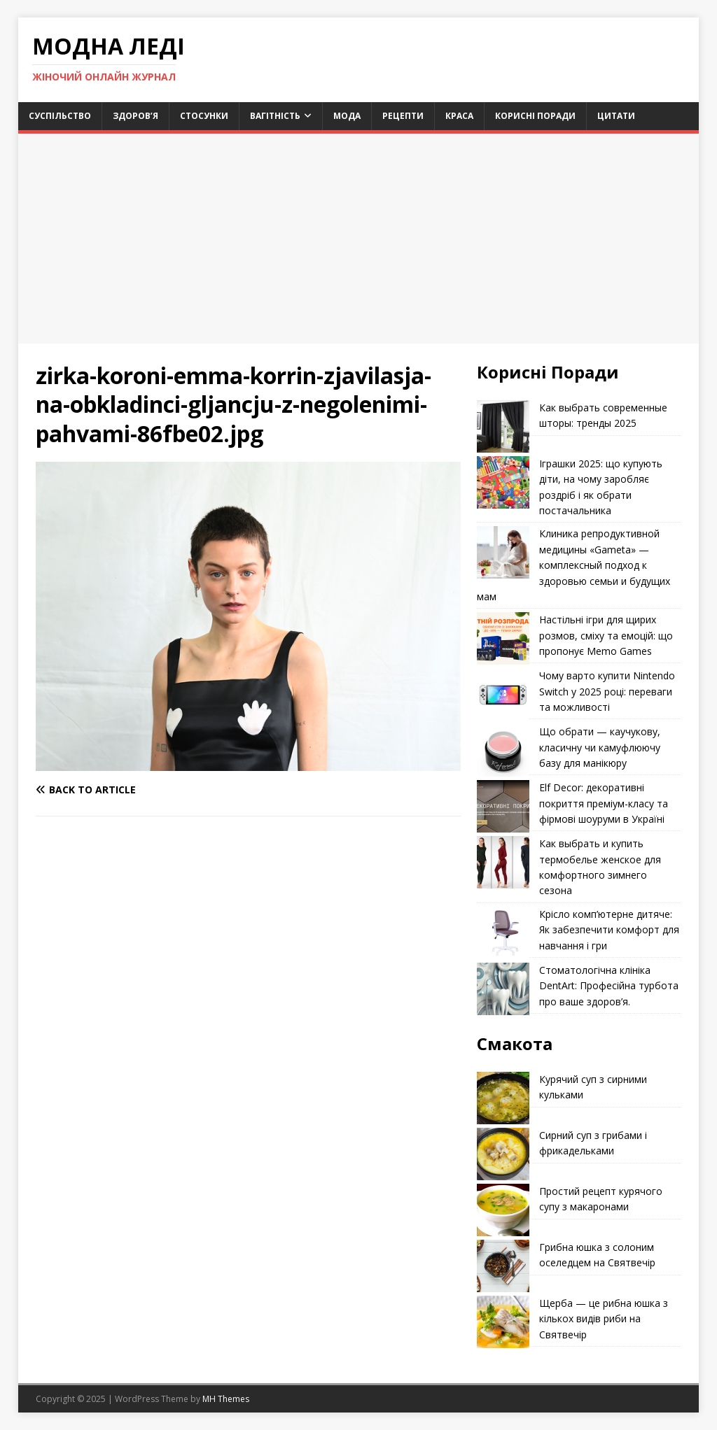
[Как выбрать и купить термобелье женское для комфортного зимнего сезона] (503, 862)
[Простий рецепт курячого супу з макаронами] (503, 1210)
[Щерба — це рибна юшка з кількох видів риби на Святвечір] (503, 1322)
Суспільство (60, 116)
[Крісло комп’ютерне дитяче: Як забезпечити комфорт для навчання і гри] (503, 933)
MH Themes (225, 1399)
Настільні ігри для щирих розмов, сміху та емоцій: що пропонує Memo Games (606, 635)
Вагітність (275, 116)
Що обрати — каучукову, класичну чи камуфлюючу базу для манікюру (599, 747)
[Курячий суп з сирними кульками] (503, 1098)
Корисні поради (535, 116)
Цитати (616, 116)
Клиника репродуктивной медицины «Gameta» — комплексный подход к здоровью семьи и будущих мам (573, 565)
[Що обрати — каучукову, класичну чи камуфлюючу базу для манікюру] (503, 750)
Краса (459, 116)
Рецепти (403, 116)
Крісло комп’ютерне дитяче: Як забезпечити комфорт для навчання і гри (609, 929)
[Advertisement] (358, 239)
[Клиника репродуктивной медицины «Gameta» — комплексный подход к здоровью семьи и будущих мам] (503, 552)
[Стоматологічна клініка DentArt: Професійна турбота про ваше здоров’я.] (503, 989)
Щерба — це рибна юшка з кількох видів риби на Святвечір (603, 1318)
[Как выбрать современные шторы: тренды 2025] (503, 426)
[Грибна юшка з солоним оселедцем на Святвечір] (503, 1266)
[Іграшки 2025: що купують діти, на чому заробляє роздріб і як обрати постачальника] (503, 482)
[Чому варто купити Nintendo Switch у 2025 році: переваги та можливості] (503, 694)
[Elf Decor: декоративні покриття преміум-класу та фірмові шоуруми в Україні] (503, 806)
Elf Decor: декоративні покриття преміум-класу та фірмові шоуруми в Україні (603, 803)
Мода (347, 116)
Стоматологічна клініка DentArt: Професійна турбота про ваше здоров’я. (608, 985)
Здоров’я (135, 116)
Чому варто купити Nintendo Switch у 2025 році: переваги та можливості (607, 691)
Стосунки (204, 116)
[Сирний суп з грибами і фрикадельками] (503, 1154)
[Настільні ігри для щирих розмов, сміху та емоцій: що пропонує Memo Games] (503, 638)
